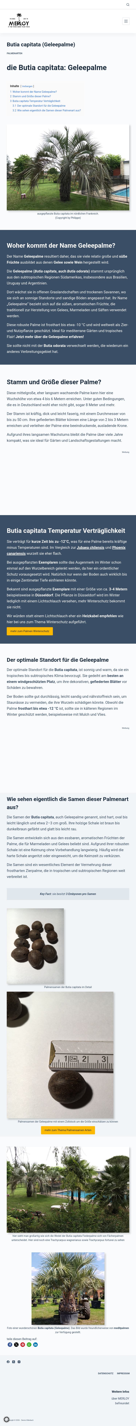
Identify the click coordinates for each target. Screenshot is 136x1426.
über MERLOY (120, 1398)
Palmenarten (14, 53)
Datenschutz (104, 1373)
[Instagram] (19, 1361)
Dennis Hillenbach (27, 1420)
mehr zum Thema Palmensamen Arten (68, 1130)
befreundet (122, 1403)
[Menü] (126, 21)
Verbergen (27, 86)
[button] (10, 1344)
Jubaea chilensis (90, 547)
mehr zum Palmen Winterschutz (29, 631)
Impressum (122, 1373)
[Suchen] (128, 4)
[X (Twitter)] (13, 1361)
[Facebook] (8, 1361)
